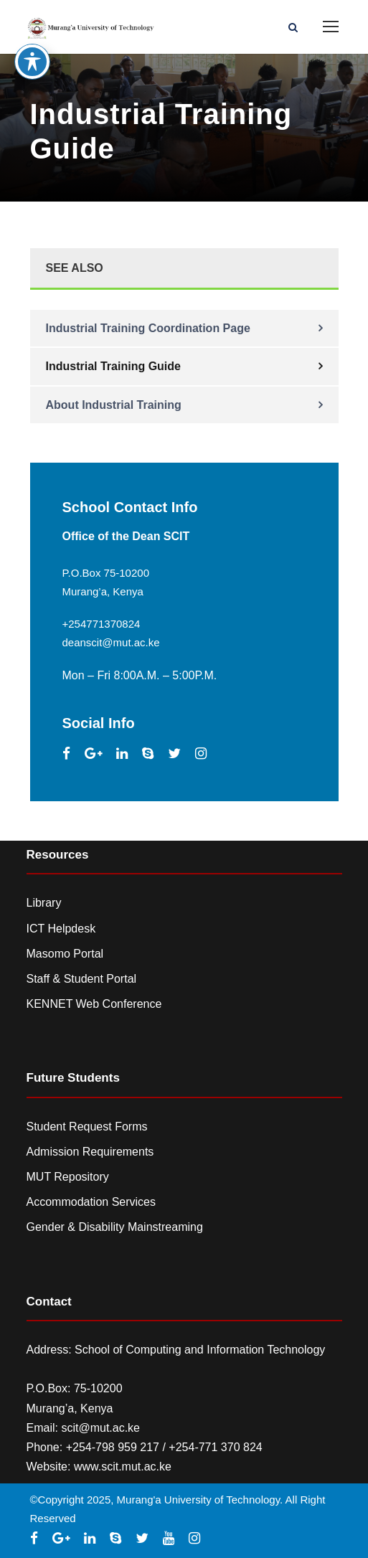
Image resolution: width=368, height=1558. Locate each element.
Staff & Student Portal (82, 979)
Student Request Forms (87, 1126)
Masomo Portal (65, 954)
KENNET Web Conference (94, 1004)
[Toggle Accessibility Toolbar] (32, 39)
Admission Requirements (90, 1152)
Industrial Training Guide (113, 366)
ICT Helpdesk (61, 928)
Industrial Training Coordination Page (148, 328)
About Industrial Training (113, 405)
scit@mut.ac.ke (100, 1428)
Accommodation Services (91, 1202)
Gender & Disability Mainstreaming (115, 1227)
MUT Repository (68, 1177)
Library (44, 903)
